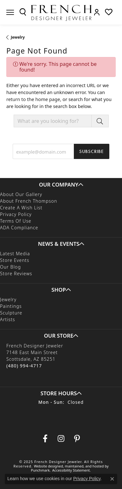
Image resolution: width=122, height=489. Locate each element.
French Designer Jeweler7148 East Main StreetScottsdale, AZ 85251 (34, 356)
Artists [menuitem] (7, 320)
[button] (61, 184)
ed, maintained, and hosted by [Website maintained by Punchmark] (84, 466)
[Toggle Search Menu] (23, 12)
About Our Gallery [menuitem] (21, 195)
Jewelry (18, 37)
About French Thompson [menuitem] (28, 201)
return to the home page (33, 99)
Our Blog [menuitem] (10, 267)
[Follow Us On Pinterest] (77, 438)
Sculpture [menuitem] (11, 313)
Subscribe (91, 151)
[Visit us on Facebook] (45, 438)
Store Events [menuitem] (14, 260)
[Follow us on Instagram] (61, 438)
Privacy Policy (86, 478)
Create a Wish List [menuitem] (21, 208)
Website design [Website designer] (46, 466)
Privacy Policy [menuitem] (16, 215)
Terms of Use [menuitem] (15, 221)
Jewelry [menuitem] (8, 300)
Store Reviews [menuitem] (16, 274)
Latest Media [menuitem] (15, 254)
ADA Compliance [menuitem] (19, 228)
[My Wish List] (108, 12)
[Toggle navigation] (10, 12)
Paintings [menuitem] (11, 306)
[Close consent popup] (112, 479)
